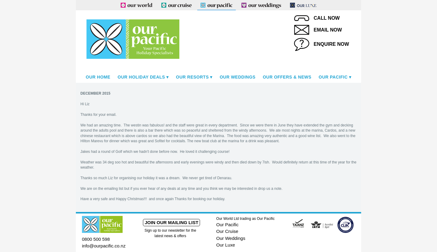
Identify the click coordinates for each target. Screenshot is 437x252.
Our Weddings (238, 77)
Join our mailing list (171, 222)
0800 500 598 (96, 239)
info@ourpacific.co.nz (104, 245)
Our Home (98, 77)
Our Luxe (225, 244)
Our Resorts (192, 77)
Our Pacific (333, 77)
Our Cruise (227, 231)
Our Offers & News (287, 77)
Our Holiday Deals (141, 77)
